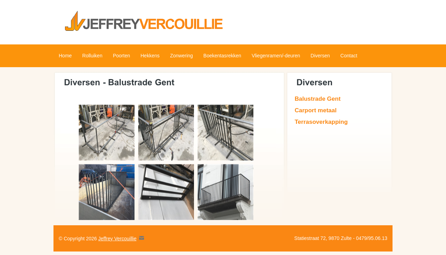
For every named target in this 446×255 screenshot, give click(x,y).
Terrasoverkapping (321, 122)
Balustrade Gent (317, 98)
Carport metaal (316, 110)
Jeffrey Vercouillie (117, 238)
